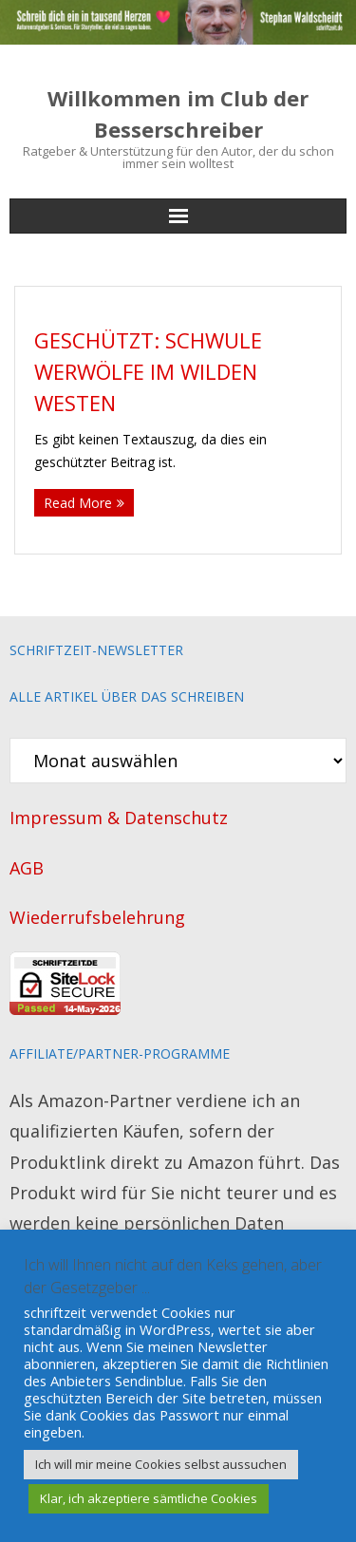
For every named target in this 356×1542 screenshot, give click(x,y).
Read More (78, 503)
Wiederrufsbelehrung (97, 917)
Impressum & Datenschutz (118, 817)
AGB (26, 867)
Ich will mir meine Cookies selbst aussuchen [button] (161, 1464)
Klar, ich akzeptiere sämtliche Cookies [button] (148, 1498)
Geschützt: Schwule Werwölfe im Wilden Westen (148, 371)
